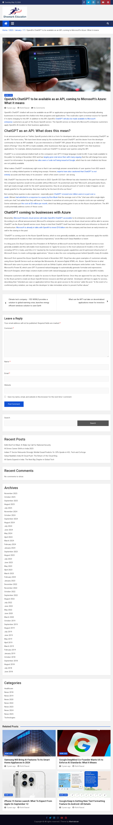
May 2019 (8, 639)
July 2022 (8, 602)
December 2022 (10, 584)
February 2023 (10, 577)
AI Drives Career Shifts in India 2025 (18, 448)
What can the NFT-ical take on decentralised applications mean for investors (86, 301)
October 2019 (9, 621)
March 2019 (9, 646)
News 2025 (8, 714)
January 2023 (9, 581)
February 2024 (10, 544)
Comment (9, 328)
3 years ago (10, 108)
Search (7, 418)
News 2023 (8, 95)
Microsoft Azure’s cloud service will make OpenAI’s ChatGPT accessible (43, 218)
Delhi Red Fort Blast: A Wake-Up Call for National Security (27, 445)
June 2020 (8, 613)
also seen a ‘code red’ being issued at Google (56, 160)
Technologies (9, 717)
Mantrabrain (74, 821)
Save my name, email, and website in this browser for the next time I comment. (40, 397)
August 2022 (9, 599)
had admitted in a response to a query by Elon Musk (37, 197)
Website (7, 385)
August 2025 (9, 504)
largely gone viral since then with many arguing (62, 157)
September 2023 (11, 552)
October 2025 (9, 497)
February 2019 (10, 650)
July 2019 (8, 632)
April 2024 (8, 537)
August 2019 (9, 628)
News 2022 (8, 703)
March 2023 (9, 573)
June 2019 (8, 635)
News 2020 (8, 699)
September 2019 (11, 624)
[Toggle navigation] (12, 23)
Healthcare (8, 688)
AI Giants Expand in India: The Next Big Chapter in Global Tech (29, 459)
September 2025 (11, 501)
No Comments (39, 108)
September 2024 (11, 519)
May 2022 (8, 610)
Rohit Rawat (23, 108)
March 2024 (9, 541)
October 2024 (9, 515)
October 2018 (9, 657)
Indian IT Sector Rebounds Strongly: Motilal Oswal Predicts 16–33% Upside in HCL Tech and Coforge (45, 452)
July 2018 (8, 668)
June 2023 (8, 562)
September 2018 (11, 661)
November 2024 (10, 511)
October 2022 (9, 591)
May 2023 (8, 566)
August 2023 (9, 555)
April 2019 (8, 642)
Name (7, 362)
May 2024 (8, 533)
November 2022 (10, 588)
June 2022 (8, 606)
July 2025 (8, 508)
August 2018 (9, 664)
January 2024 (9, 548)
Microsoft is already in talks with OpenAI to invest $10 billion (40, 227)
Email (7, 373)
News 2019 (8, 696)
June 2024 (8, 530)
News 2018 (8, 692)
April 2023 (8, 570)
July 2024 (8, 526)
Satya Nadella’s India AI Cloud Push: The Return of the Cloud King (30, 456)
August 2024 (9, 522)
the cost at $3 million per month (34, 203)
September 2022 (11, 595)
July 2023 (8, 559)
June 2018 (8, 672)
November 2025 (10, 493)
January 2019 (9, 653)
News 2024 (8, 710)
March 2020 (9, 617)
